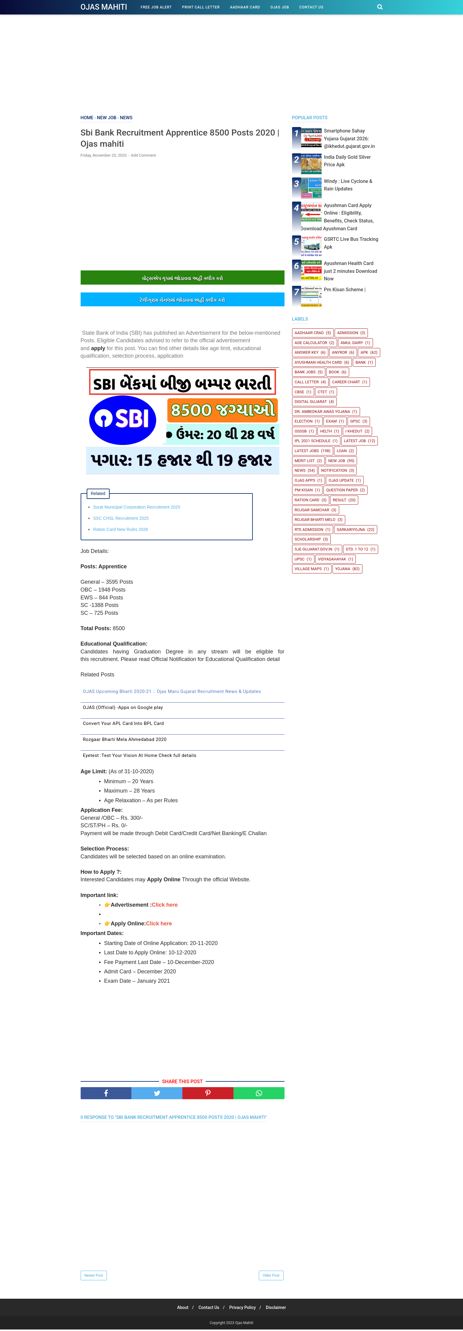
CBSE (299, 392)
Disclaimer (278, 1309)
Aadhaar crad (309, 332)
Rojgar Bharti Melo (315, 519)
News (300, 470)
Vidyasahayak (332, 559)
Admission (347, 332)
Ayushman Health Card (318, 362)
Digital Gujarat (311, 401)
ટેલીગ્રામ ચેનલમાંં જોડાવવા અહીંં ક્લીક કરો (182, 302)
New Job (336, 460)
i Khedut (354, 431)
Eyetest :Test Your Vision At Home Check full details (140, 756)
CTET (322, 392)
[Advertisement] (232, 63)
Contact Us (311, 7)
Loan (342, 450)
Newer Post (94, 1277)
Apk (364, 352)
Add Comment (143, 156)
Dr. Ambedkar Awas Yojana (322, 411)
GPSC (355, 421)
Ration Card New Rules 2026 (120, 530)
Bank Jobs (305, 372)
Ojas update (341, 480)
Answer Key (307, 352)
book (334, 372)
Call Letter (307, 382)
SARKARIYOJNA (351, 529)
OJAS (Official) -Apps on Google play (123, 708)
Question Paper (342, 490)
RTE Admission (309, 529)
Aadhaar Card (245, 7)
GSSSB (301, 431)
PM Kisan (304, 490)
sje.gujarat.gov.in (314, 549)
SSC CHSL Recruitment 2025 (121, 519)
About (180, 1309)
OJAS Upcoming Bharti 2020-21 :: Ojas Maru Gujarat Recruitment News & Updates (172, 692)
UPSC (300, 559)
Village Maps (308, 569)
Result (339, 500)
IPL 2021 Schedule (313, 441)
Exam (331, 421)
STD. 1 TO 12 (357, 549)
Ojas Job (279, 7)
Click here (165, 906)
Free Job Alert (156, 7)
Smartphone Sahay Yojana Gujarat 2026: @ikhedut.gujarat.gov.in (349, 138)
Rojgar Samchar (312, 510)
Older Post (271, 1277)
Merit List (305, 460)
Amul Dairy (352, 342)
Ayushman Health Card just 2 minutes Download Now (351, 271)
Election (304, 421)
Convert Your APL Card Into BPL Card (123, 724)
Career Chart (346, 382)
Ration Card (307, 500)
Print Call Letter (201, 7)
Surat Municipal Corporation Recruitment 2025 (136, 508)
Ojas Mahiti (104, 7)
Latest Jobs (307, 450)
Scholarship (308, 539)
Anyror (339, 352)
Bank (360, 362)
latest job (355, 441)
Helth (326, 431)
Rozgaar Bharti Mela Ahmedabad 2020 (125, 740)
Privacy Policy (243, 1309)
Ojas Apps (305, 480)
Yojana (342, 569)
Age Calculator (311, 342)
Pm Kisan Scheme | (345, 289)
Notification (334, 470)
